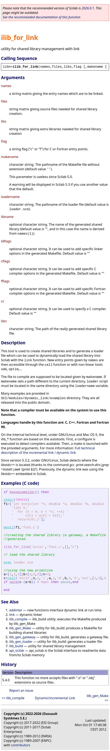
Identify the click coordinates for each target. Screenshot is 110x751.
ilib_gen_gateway (22, 637)
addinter (15, 610)
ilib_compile (18, 619)
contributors (20, 745)
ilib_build (16, 646)
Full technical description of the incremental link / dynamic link (48, 450)
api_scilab (16, 650)
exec (7, 562)
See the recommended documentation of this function (41, 17)
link (12, 614)
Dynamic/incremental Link (55, 698)
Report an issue (21, 690)
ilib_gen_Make (20, 628)
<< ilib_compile (13, 698)
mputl (8, 527)
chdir (8, 500)
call (11, 578)
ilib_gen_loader (20, 641)
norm (13, 582)
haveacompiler (22, 492)
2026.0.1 (88, 8)
